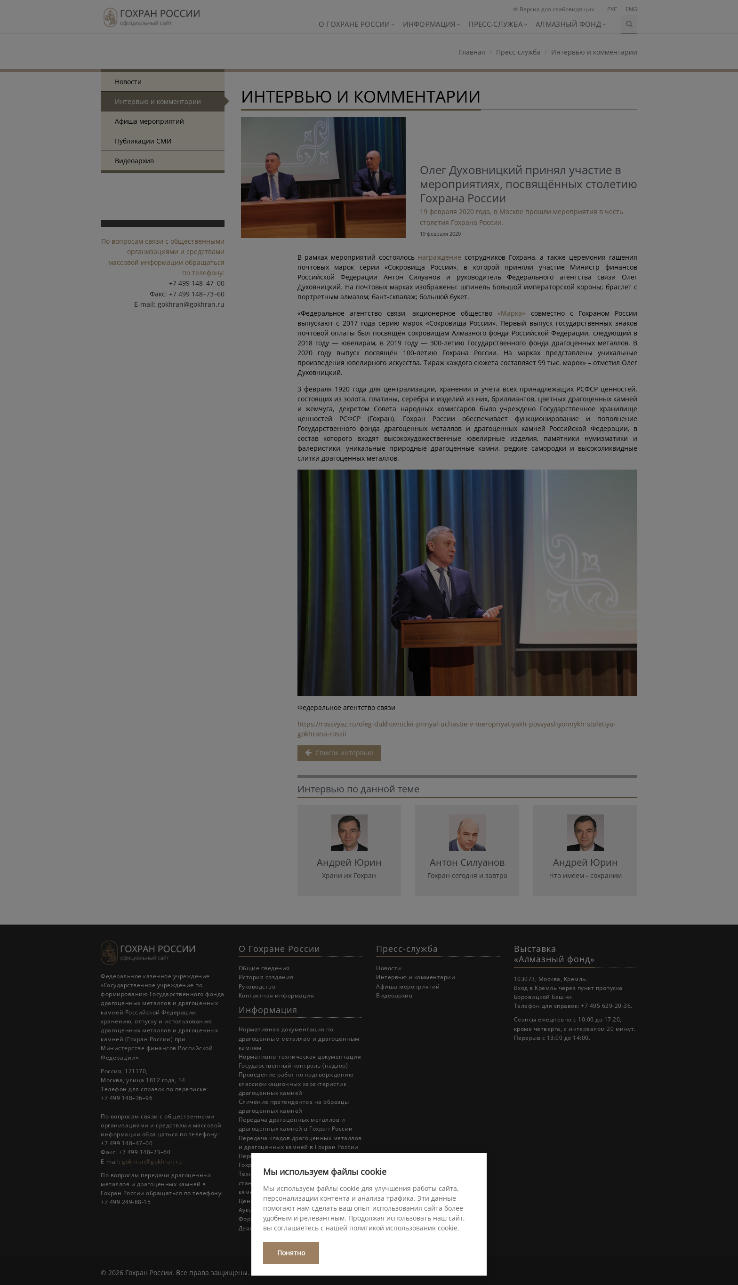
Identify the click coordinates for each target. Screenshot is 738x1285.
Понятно (291, 1252)
